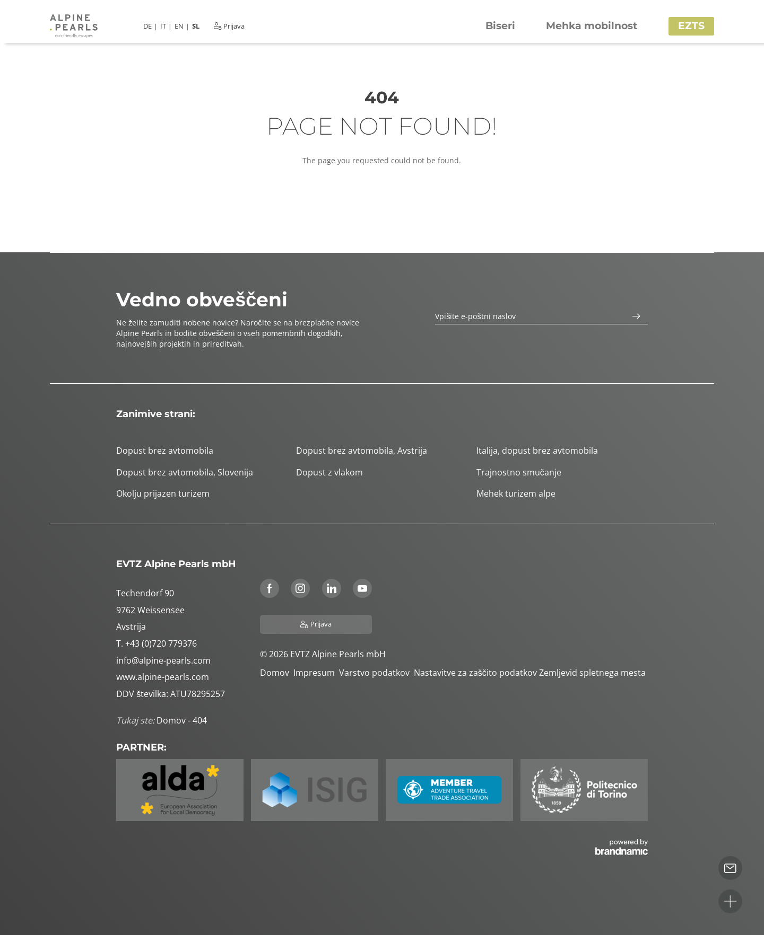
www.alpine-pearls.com (162, 677)
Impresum (316, 672)
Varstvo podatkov (376, 672)
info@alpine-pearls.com (163, 660)
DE (147, 26)
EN (179, 26)
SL (195, 26)
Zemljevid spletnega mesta (593, 672)
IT (163, 26)
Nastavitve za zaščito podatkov (476, 672)
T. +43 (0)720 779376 (156, 643)
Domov (276, 672)
